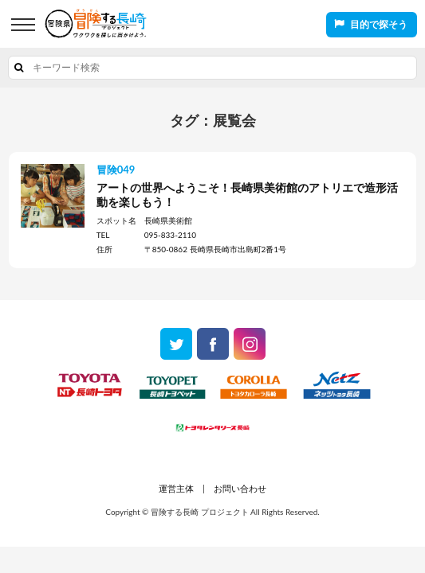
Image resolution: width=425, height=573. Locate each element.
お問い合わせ (240, 488)
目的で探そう (378, 24)
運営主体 (176, 488)
